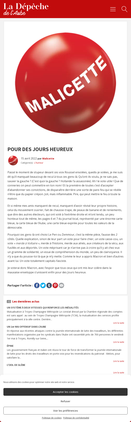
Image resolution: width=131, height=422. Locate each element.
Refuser (65, 401)
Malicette (48, 158)
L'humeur (38, 162)
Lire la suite (118, 322)
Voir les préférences (65, 410)
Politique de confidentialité (76, 417)
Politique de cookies (52, 417)
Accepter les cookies (65, 391)
